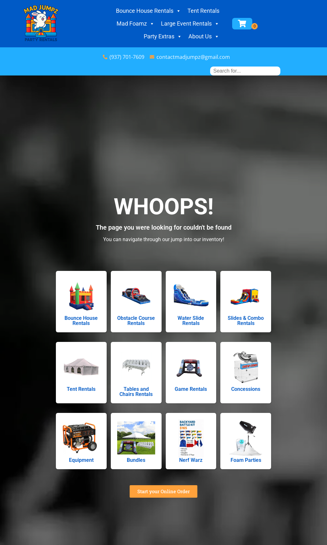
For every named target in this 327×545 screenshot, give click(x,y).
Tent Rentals (203, 10)
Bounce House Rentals (148, 10)
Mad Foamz (136, 23)
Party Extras (163, 36)
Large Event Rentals (190, 23)
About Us (203, 36)
